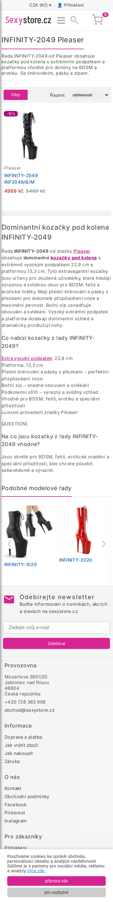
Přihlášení (74, 5)
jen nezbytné (56, 892)
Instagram (16, 821)
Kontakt (13, 788)
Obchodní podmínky (27, 796)
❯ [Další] (103, 543)
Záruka (12, 761)
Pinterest (15, 813)
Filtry (15, 94)
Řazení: (58, 95)
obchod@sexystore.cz (30, 710)
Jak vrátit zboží (22, 745)
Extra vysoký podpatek (27, 358)
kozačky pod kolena (74, 258)
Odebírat (56, 643)
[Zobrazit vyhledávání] (72, 20)
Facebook (16, 804)
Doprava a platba (23, 737)
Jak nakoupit (19, 753)
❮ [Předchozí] (9, 543)
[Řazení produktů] (89, 95)
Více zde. (36, 870)
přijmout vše (56, 881)
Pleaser (82, 251)
